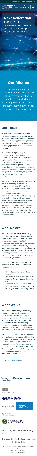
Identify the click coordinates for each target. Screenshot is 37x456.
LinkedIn (18, 442)
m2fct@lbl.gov (16, 360)
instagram (15, 442)
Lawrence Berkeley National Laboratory (18, 439)
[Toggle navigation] (32, 7)
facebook (21, 442)
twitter (12, 442)
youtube (24, 442)
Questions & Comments (18, 450)
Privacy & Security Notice (18, 452)
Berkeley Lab (16, 1)
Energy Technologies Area (28, 1)
